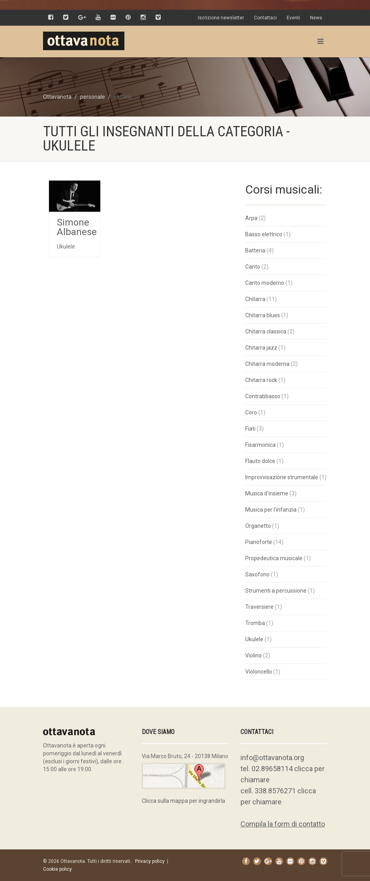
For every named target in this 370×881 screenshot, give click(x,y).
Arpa (251, 218)
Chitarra (255, 299)
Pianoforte (258, 542)
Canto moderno (264, 283)
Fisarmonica (260, 445)
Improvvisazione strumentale (281, 477)
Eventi (293, 18)
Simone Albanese (77, 227)
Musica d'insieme (266, 493)
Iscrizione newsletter (221, 18)
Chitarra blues (262, 315)
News (316, 18)
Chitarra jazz (261, 347)
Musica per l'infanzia (271, 509)
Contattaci (265, 18)
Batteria (255, 250)
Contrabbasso (262, 396)
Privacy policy (150, 861)
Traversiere (259, 607)
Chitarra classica (265, 331)
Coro (251, 412)
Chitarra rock (261, 380)
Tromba (255, 623)
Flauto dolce (260, 461)
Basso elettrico (263, 234)
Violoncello (258, 671)
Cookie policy (57, 869)
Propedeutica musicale (273, 558)
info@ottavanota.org (272, 757)
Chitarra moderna (267, 364)
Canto (252, 267)
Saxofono (257, 574)
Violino (253, 655)
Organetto (258, 526)
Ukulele (254, 639)
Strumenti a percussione (275, 590)
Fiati (250, 428)
